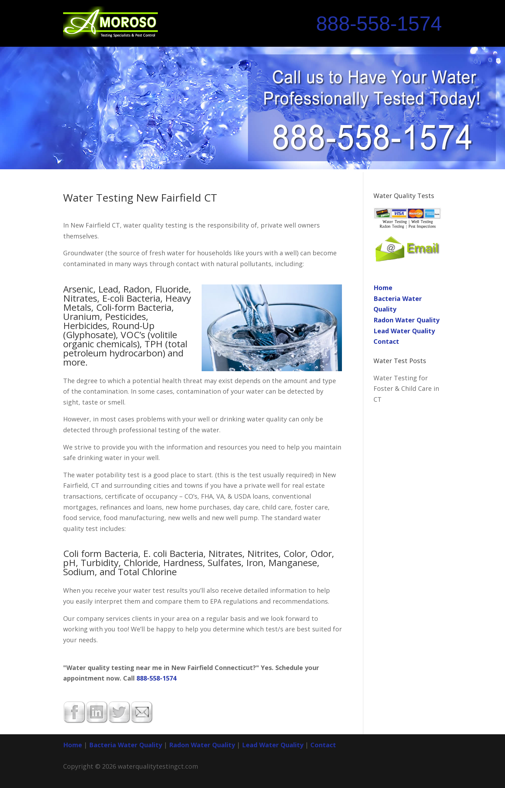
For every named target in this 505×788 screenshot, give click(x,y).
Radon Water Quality (406, 320)
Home (382, 287)
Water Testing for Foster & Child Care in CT (406, 388)
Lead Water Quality (404, 331)
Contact (386, 341)
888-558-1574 (379, 23)
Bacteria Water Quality (125, 745)
